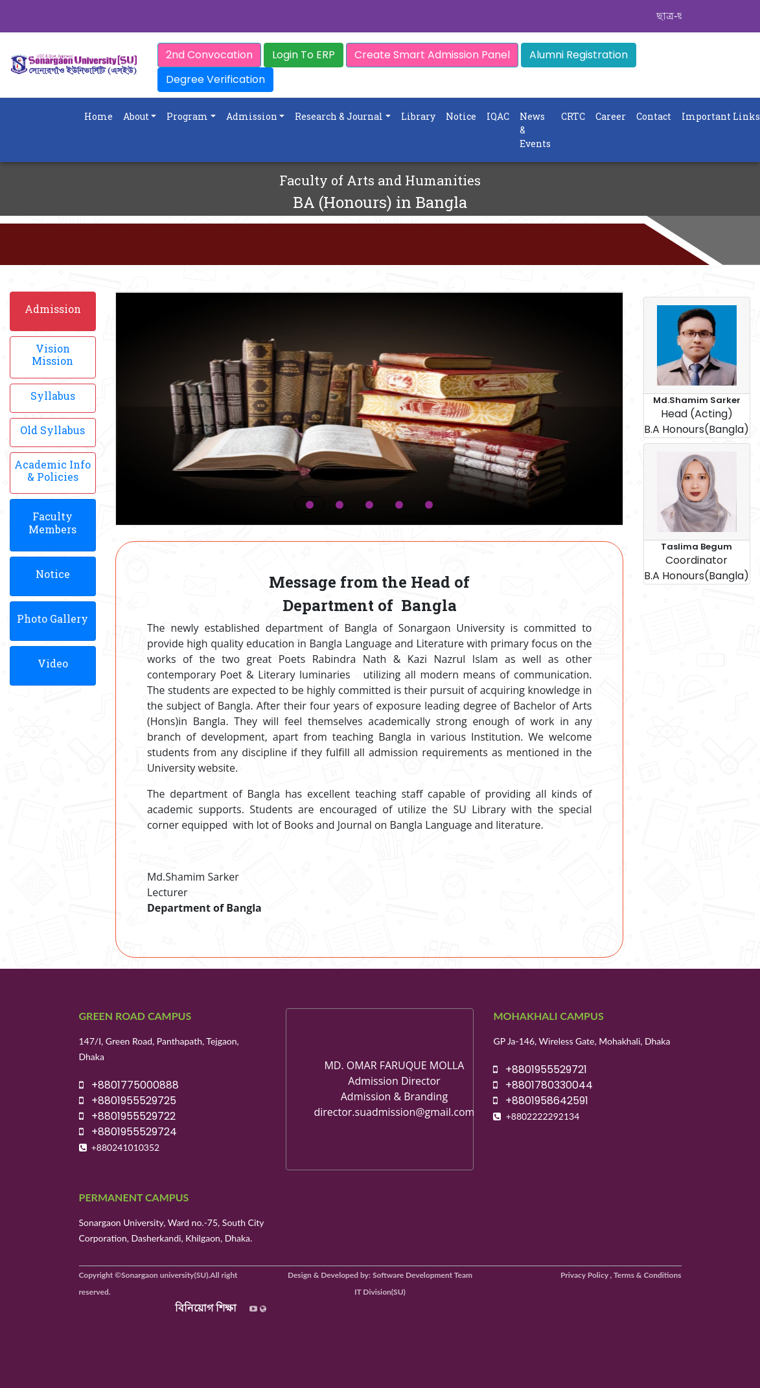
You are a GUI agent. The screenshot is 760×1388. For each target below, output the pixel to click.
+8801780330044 (543, 1085)
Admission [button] (251, 116)
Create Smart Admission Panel (432, 54)
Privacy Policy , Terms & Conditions (621, 1275)
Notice (461, 116)
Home (98, 116)
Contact (653, 116)
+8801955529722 (127, 1116)
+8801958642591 (540, 1100)
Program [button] (187, 116)
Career (610, 116)
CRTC (573, 116)
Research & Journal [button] (339, 116)
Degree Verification (215, 79)
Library (418, 116)
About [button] (136, 116)
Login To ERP (303, 54)
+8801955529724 (128, 1131)
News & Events (535, 130)
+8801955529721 (540, 1069)
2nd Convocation (209, 54)
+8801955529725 (127, 1100)
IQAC (498, 116)
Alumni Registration (578, 54)
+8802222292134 (543, 1116)
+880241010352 (125, 1147)
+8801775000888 (129, 1085)
